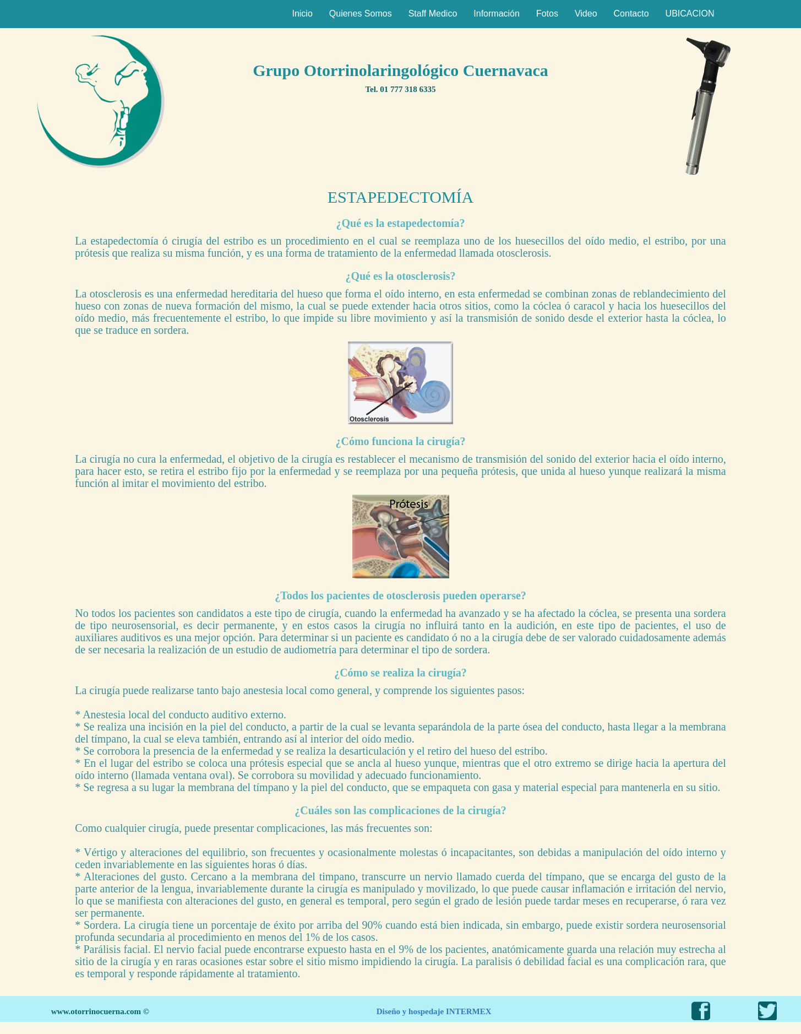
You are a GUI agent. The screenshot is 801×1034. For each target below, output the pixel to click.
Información (496, 13)
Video (586, 13)
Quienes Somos (360, 13)
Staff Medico (432, 13)
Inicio (302, 13)
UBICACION (690, 13)
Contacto (631, 13)
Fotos (547, 13)
